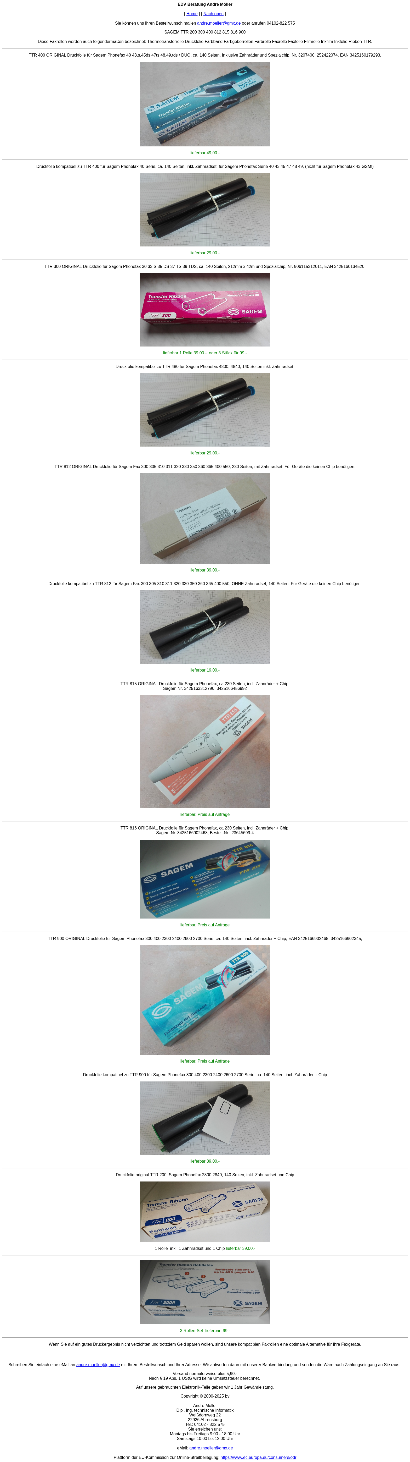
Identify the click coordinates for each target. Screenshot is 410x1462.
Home (192, 14)
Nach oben (213, 14)
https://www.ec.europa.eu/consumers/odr (259, 1457)
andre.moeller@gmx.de (219, 23)
